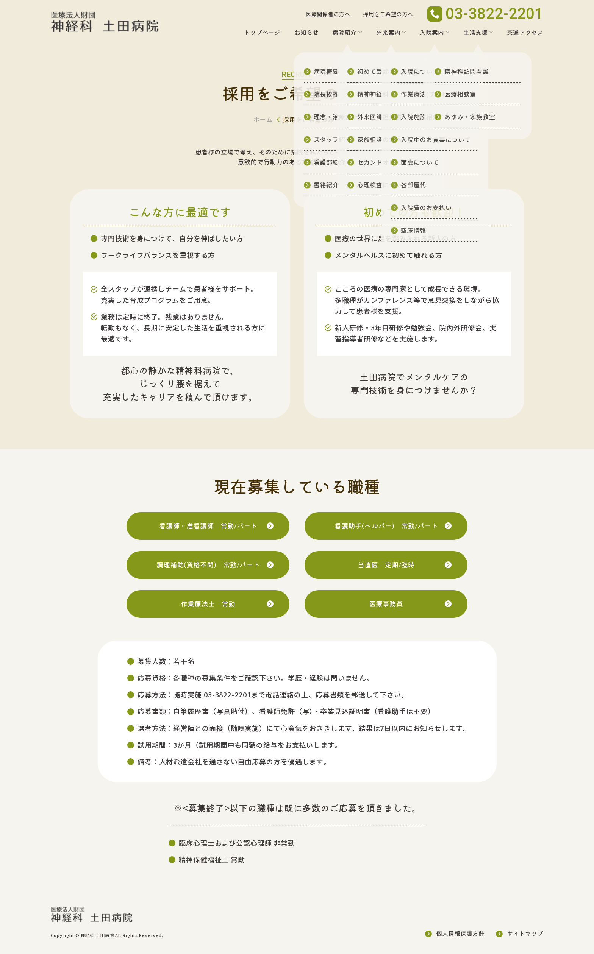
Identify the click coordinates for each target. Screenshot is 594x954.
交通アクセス (525, 32)
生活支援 (475, 32)
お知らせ (306, 32)
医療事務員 (386, 603)
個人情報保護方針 (460, 933)
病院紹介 (344, 32)
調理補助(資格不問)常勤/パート (208, 564)
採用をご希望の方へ (388, 14)
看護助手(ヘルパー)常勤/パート (386, 525)
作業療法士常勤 (208, 603)
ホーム (262, 119)
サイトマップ (525, 933)
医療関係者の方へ (328, 14)
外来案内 (388, 32)
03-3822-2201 (227, 694)
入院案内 (432, 32)
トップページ (262, 32)
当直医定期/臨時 (386, 564)
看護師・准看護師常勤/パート (208, 525)
